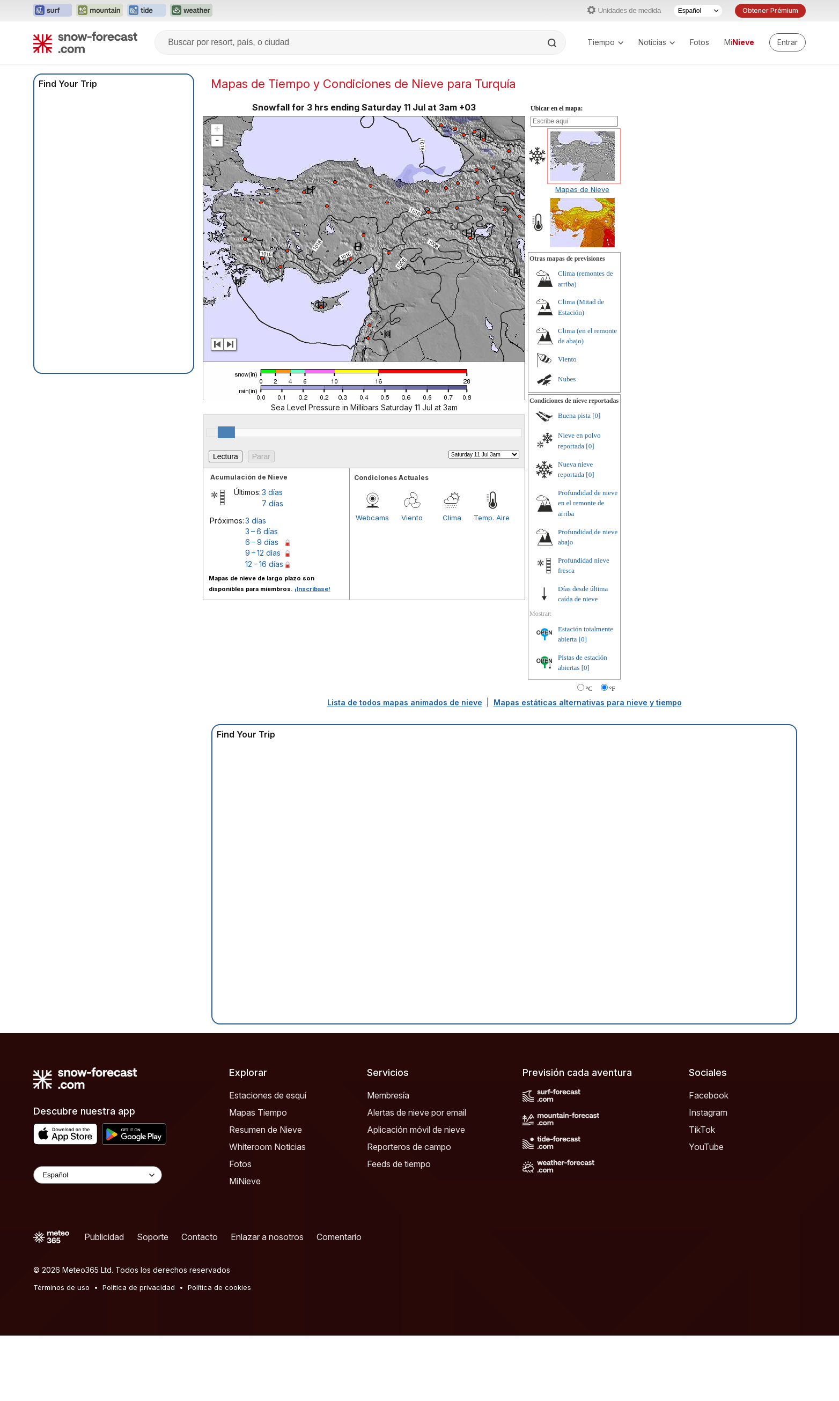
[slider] (226, 432)
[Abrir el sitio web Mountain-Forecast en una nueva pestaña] (99, 11)
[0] (596, 415)
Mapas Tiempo (258, 1112)
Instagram (708, 1112)
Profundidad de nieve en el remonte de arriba (587, 503)
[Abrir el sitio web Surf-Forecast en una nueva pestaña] (52, 11)
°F (612, 688)
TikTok (702, 1129)
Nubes (567, 379)
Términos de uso (61, 1287)
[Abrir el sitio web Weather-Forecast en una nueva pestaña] (191, 11)
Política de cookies (219, 1287)
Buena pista (574, 415)
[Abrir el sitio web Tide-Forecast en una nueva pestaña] (146, 11)
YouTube (706, 1146)
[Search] (553, 43)
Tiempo (605, 42)
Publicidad (104, 1237)
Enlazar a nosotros (267, 1237)
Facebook (708, 1095)
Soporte (152, 1237)
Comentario (339, 1237)
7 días (272, 503)
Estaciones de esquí (267, 1095)
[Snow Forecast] (85, 42)
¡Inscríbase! (312, 589)
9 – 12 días (263, 552)
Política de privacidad (138, 1287)
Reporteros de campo (409, 1146)
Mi (739, 42)
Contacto (199, 1237)
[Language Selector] (97, 1175)
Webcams (372, 517)
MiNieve (245, 1181)
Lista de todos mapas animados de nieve (404, 702)
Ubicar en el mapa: (557, 108)
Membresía (388, 1095)
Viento (412, 517)
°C (589, 688)
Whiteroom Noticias (267, 1146)
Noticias (656, 42)
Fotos (699, 42)
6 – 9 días (261, 542)
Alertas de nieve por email (416, 1112)
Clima (452, 517)
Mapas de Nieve (582, 189)
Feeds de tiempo (399, 1164)
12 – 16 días (264, 564)
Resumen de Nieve (265, 1129)
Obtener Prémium (770, 10)
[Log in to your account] (787, 42)
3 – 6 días (261, 531)
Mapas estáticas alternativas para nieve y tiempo (588, 702)
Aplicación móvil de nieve (416, 1129)
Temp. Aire (492, 517)
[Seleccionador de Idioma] (698, 11)
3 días (272, 492)
